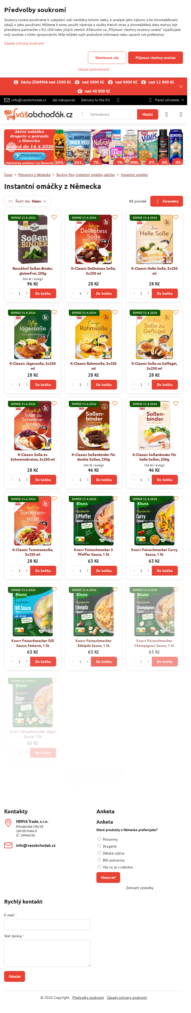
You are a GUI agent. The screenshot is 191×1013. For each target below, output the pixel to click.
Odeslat (15, 976)
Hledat (148, 114)
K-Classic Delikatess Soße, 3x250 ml (93, 270)
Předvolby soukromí (88, 997)
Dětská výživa (111, 853)
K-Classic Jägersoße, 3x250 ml (33, 365)
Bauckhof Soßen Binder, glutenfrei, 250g (33, 270)
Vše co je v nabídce (115, 867)
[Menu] (181, 114)
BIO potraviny (111, 860)
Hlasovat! (108, 877)
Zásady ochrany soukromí (127, 997)
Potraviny (108, 839)
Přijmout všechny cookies (156, 57)
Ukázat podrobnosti (93, 69)
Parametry (166, 201)
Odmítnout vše (107, 57)
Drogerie (107, 846)
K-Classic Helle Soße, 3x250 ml (154, 270)
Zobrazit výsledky (140, 887)
